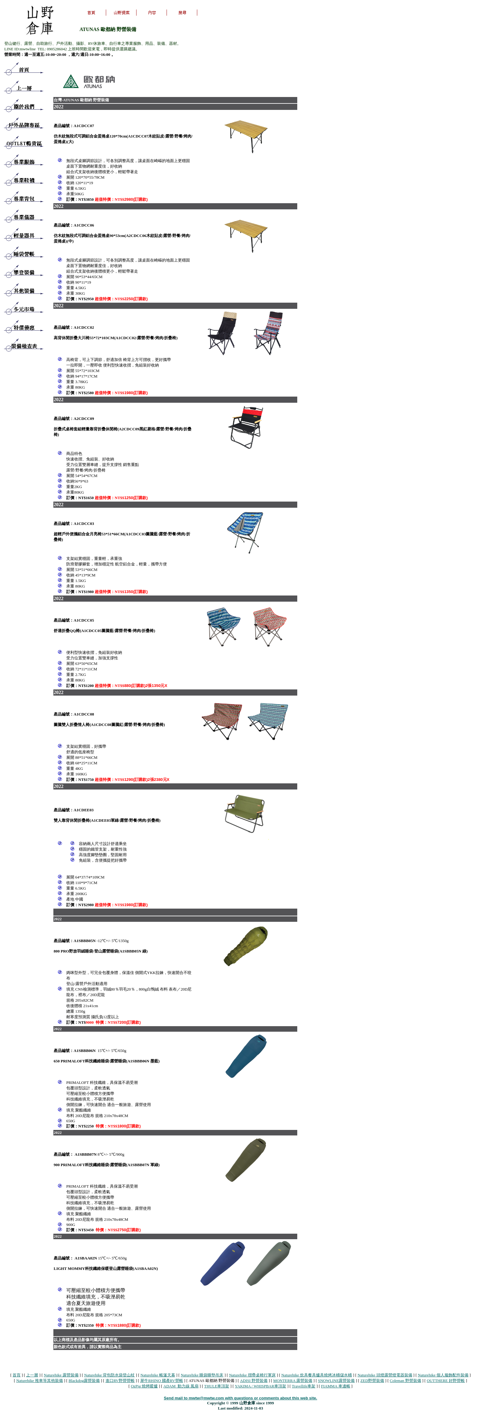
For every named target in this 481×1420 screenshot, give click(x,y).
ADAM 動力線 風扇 (181, 1386)
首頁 (17, 1375)
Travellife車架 (303, 1386)
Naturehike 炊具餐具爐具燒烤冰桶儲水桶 (316, 1375)
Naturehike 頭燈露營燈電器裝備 (385, 1375)
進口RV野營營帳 (120, 1380)
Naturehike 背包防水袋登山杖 (109, 1375)
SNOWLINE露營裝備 (336, 1380)
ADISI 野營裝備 (253, 1380)
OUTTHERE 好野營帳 (446, 1380)
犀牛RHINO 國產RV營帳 (161, 1380)
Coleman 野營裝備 (405, 1380)
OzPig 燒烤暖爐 (144, 1386)
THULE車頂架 (216, 1386)
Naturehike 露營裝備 (61, 1375)
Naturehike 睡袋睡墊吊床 (202, 1375)
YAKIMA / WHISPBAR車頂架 (260, 1386)
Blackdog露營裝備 (84, 1380)
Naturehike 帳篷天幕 (157, 1375)
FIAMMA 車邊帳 (335, 1386)
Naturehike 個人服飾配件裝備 (443, 1375)
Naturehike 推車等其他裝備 (39, 1380)
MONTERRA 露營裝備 (292, 1380)
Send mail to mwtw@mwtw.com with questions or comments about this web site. (240, 1398)
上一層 (32, 1375)
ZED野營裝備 (372, 1380)
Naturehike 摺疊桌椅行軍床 (252, 1375)
